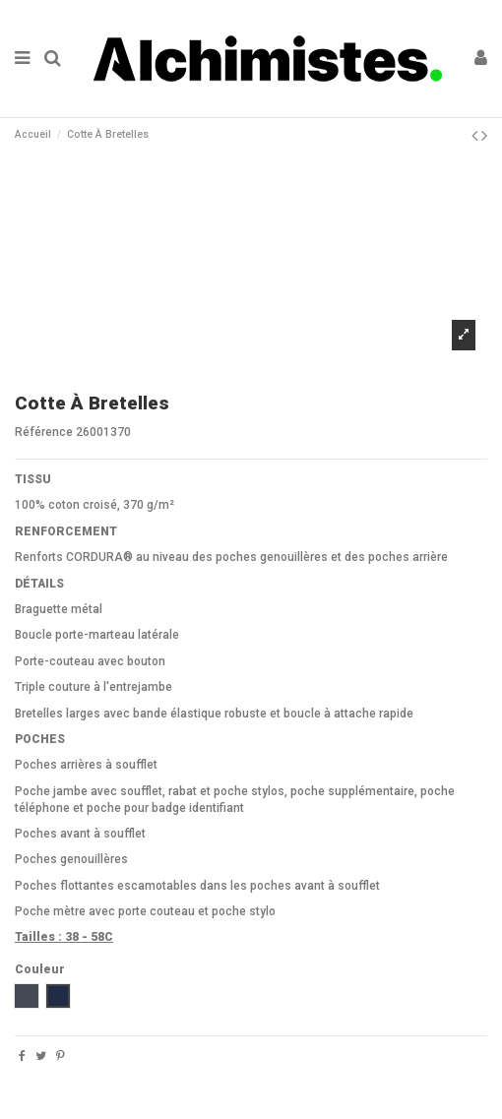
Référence (44, 432)
